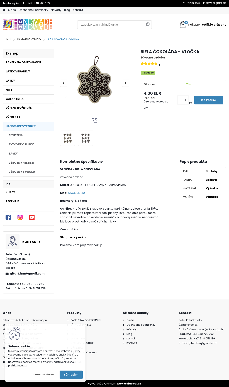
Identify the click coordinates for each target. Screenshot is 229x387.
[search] (147, 25)
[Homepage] (4, 10)
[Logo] (27, 25)
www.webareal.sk (129, 383)
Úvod (8, 39)
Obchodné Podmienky (33, 10)
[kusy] (182, 100)
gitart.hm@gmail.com (27, 273)
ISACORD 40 (76, 193)
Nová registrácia (216, 3)
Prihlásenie (193, 3)
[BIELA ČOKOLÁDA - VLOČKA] (94, 83)
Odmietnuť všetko (42, 374)
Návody (56, 10)
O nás (12, 10)
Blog (67, 10)
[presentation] (63, 83)
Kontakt (78, 10)
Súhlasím (71, 375)
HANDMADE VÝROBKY (29, 39)
